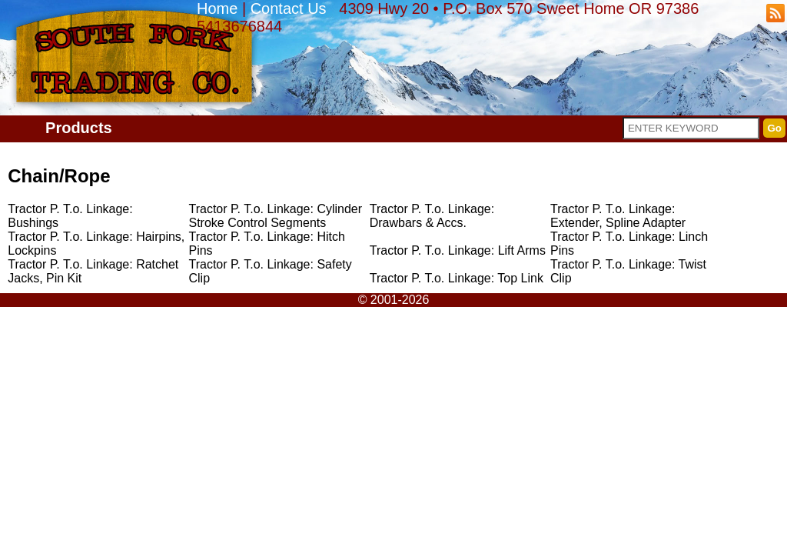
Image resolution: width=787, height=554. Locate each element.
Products (78, 127)
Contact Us (289, 8)
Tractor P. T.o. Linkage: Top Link (456, 278)
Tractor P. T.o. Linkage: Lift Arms (458, 250)
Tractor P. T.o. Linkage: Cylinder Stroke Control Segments (275, 215)
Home (217, 8)
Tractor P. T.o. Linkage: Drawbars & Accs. (432, 215)
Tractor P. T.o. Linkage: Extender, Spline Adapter (618, 215)
